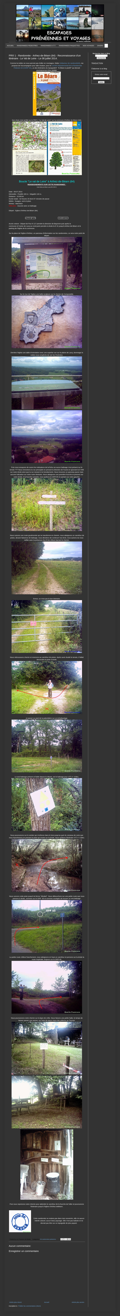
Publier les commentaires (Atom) (29, 1306)
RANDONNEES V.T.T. (48, 45)
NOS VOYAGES (88, 45)
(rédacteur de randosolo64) (70, 63)
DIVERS (100, 45)
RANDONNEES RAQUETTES (69, 45)
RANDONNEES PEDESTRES (27, 45)
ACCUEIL (10, 45)
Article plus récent (15, 1302)
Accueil (46, 1302)
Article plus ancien (78, 1302)
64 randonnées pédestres (48, 1239)
